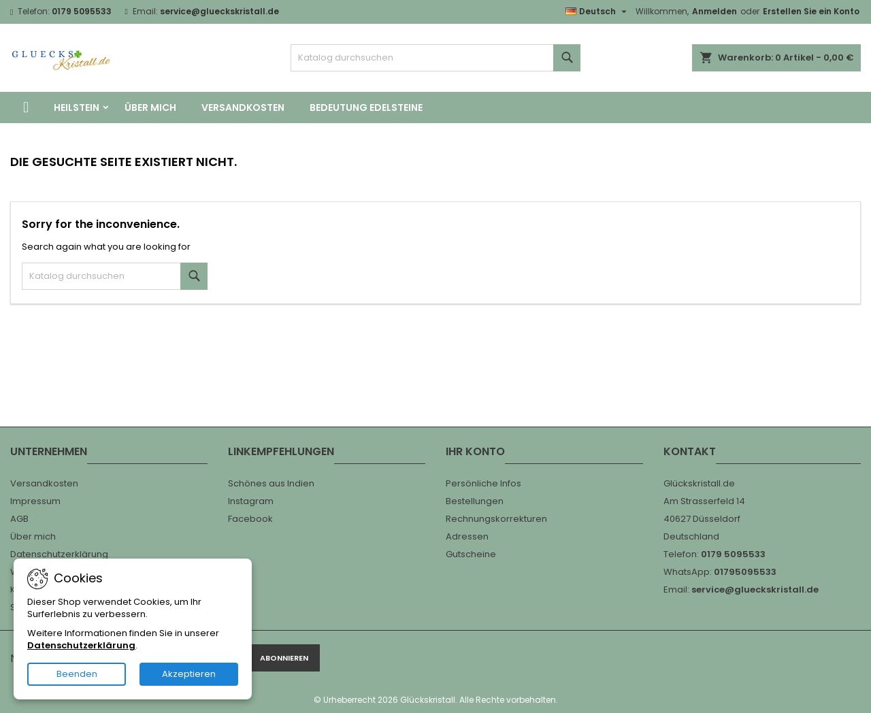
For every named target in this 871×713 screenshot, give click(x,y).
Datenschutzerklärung (59, 554)
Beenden (76, 673)
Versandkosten (242, 107)
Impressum (35, 501)
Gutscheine (471, 554)
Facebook (250, 518)
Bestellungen (475, 501)
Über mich (150, 107)
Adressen (467, 536)
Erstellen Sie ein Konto (811, 11)
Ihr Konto (475, 451)
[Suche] (436, 57)
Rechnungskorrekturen (496, 518)
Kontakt (689, 451)
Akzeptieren (189, 673)
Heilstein (76, 107)
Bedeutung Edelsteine (366, 107)
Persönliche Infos (483, 483)
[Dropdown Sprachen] (597, 11)
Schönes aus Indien (271, 483)
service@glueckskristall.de (219, 11)
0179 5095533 (82, 11)
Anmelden (714, 11)
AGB (19, 518)
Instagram (251, 501)
